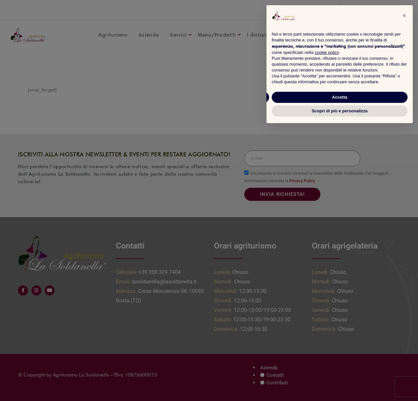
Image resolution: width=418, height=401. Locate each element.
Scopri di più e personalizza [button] (339, 110)
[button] (404, 15)
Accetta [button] (339, 97)
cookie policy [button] (327, 52)
